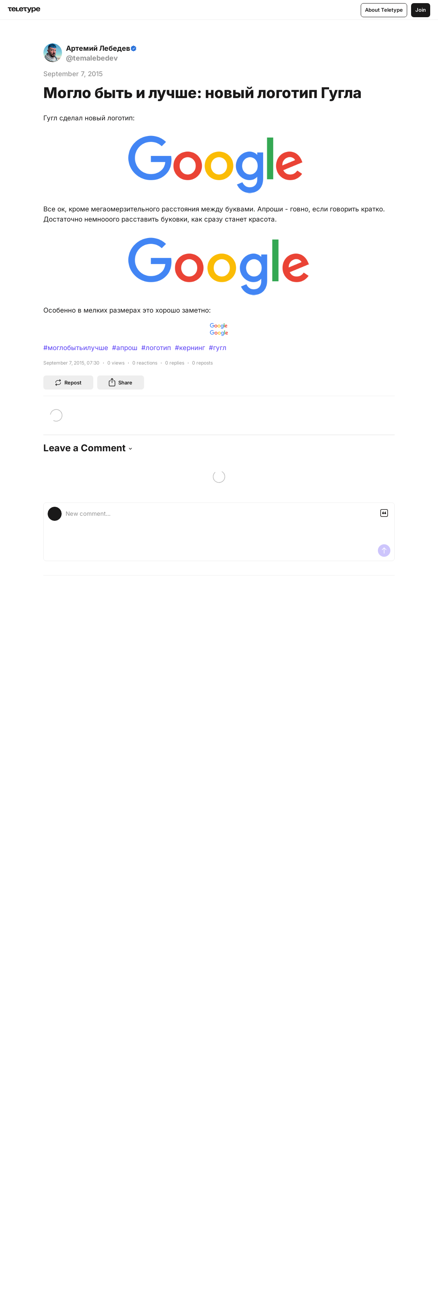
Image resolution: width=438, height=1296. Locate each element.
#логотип (156, 348)
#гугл (217, 348)
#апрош (124, 348)
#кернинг (190, 348)
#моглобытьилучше (75, 348)
